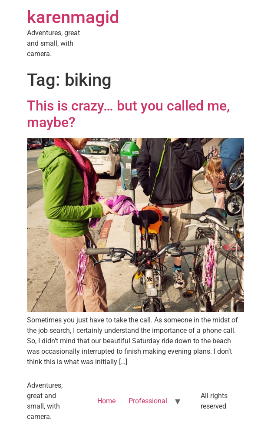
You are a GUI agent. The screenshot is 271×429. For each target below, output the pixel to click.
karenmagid (73, 17)
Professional (148, 401)
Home (106, 401)
